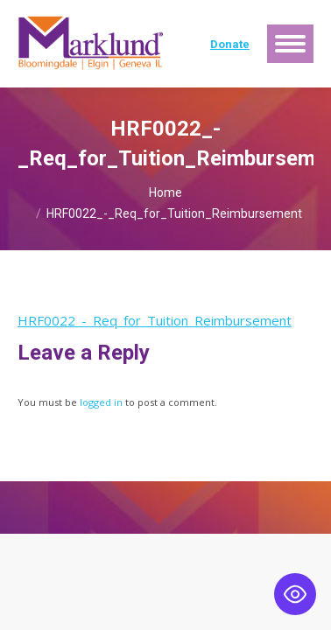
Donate (230, 44)
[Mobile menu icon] (290, 43)
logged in (101, 402)
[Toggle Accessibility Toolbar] (295, 594)
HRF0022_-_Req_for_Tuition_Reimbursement (155, 320)
